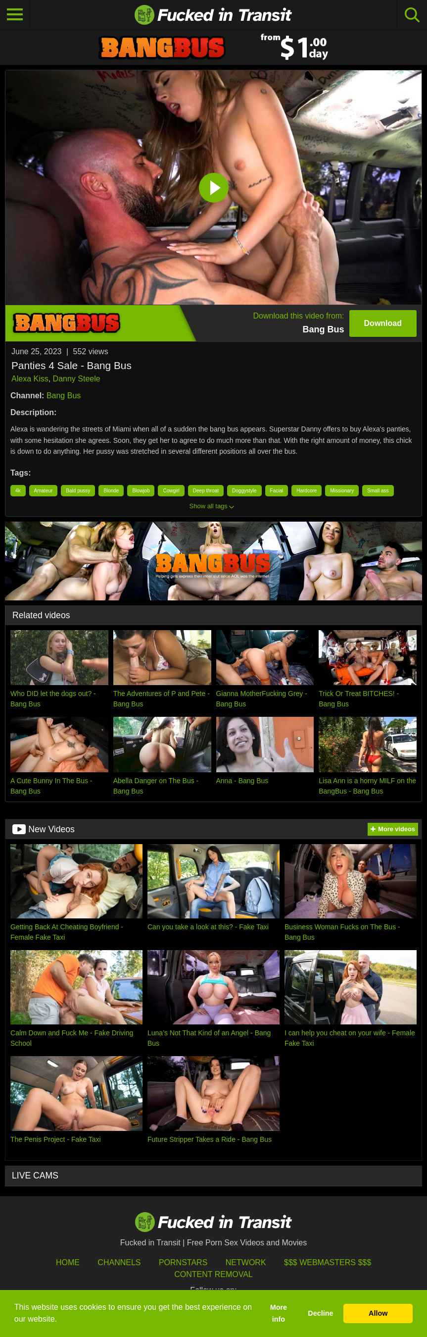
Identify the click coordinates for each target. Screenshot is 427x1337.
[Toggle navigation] (15, 15)
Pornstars (183, 1262)
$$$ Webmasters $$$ (327, 1262)
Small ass (377, 490)
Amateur (43, 490)
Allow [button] (378, 1313)
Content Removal (213, 1274)
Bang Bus (64, 395)
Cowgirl (171, 490)
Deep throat (206, 490)
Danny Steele (76, 378)
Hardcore (306, 490)
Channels (119, 1262)
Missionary (342, 490)
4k (18, 490)
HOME (68, 1262)
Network (246, 1262)
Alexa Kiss (29, 378)
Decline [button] (320, 1313)
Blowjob (140, 490)
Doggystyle (244, 490)
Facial (277, 490)
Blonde (111, 490)
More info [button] (278, 1313)
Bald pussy (78, 490)
